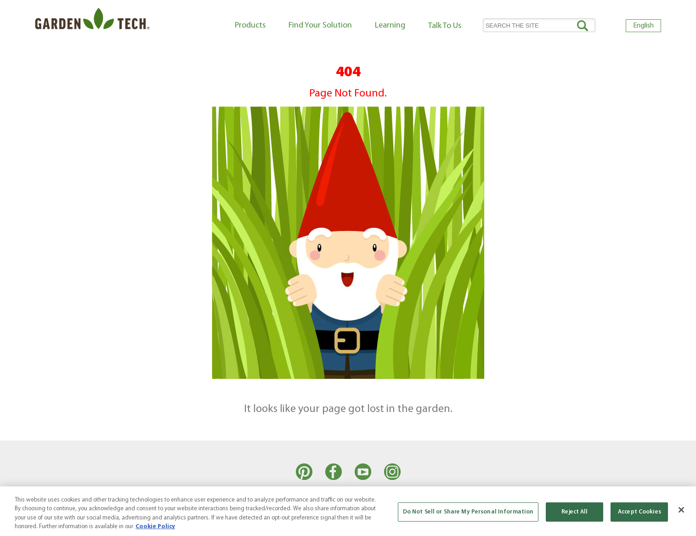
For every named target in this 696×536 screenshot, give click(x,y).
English (643, 25)
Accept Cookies (639, 512)
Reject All (574, 512)
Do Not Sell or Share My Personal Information (468, 512)
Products (250, 25)
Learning (390, 25)
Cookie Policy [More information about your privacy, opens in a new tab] (155, 527)
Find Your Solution (320, 25)
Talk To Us (444, 26)
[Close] (681, 510)
